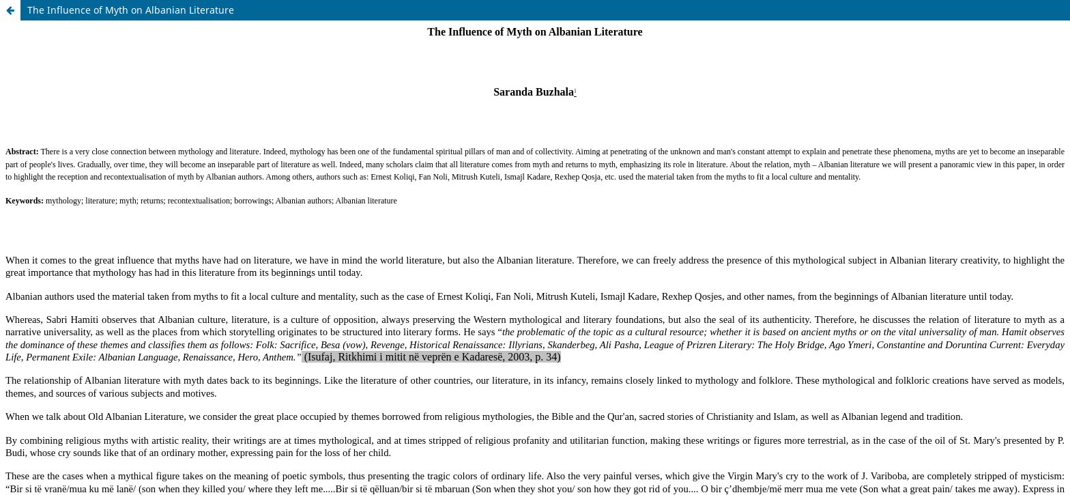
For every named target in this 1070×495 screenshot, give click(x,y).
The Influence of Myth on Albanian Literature (130, 9)
